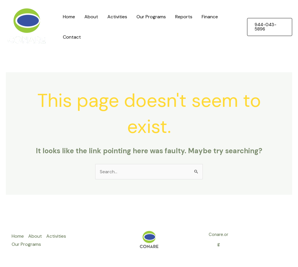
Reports (183, 17)
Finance (210, 17)
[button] (269, 27)
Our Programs (151, 17)
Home (69, 17)
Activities (117, 17)
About (91, 17)
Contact (72, 37)
